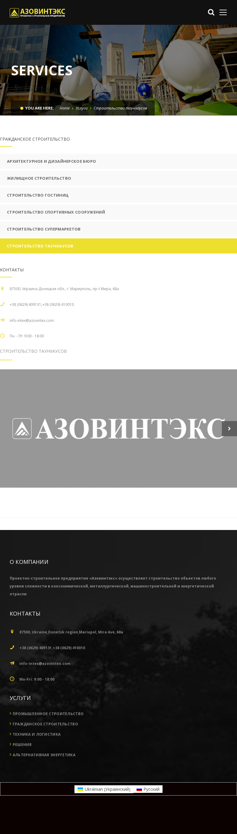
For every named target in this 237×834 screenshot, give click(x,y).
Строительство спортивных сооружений (56, 212)
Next (229, 428)
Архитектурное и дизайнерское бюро (51, 161)
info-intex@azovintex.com (32, 320)
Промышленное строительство (48, 745)
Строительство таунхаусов (40, 246)
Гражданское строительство (45, 755)
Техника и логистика (37, 766)
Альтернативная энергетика (44, 786)
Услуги (81, 108)
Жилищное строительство (39, 178)
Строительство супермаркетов (44, 229)
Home (65, 108)
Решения (22, 776)
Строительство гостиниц (37, 195)
